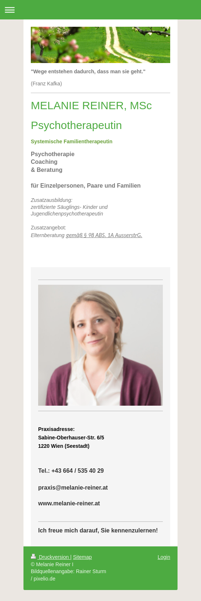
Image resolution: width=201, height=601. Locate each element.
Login (164, 557)
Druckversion (50, 557)
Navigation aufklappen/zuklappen (100, 10)
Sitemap (82, 557)
